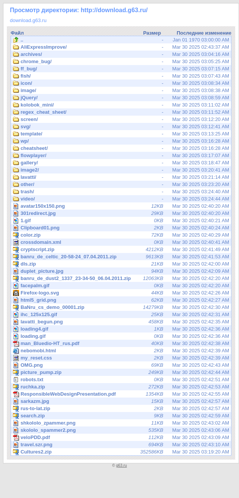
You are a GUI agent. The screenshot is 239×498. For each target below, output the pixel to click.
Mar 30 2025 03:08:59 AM (121, 98)
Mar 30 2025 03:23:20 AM (121, 184)
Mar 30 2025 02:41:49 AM (121, 250)
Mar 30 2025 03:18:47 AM (121, 163)
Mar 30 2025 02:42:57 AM (121, 401)
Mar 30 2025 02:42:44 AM (121, 372)
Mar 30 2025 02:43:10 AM (121, 444)
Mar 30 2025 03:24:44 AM (121, 199)
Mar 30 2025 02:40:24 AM (121, 227)
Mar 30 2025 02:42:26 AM (121, 292)
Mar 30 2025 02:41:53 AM (121, 257)
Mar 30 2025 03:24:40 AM (121, 192)
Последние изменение (204, 33)
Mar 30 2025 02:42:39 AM (121, 351)
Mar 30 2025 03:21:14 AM (121, 177)
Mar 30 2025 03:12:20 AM (121, 119)
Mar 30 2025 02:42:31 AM (121, 314)
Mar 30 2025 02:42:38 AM (121, 343)
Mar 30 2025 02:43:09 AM (121, 437)
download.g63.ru (28, 20)
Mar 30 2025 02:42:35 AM (121, 321)
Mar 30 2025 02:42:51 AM (121, 380)
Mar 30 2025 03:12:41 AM (121, 127)
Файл (17, 33)
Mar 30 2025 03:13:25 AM (121, 134)
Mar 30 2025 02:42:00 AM (121, 264)
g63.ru (121, 465)
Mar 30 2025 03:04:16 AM (121, 54)
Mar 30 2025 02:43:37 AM (121, 47)
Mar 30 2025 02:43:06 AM (121, 430)
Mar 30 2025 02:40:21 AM (121, 220)
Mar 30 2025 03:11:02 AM (121, 105)
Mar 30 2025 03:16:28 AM (121, 141)
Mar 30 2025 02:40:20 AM (121, 206)
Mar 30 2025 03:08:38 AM (121, 91)
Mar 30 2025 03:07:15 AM (121, 69)
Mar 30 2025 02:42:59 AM (121, 416)
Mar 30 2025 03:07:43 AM (121, 76)
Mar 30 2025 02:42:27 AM (121, 300)
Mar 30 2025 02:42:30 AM (121, 307)
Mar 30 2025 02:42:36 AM (121, 329)
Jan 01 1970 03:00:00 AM (121, 40)
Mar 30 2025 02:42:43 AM (121, 365)
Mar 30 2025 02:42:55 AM (121, 394)
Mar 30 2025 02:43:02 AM (121, 422)
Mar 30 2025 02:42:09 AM (121, 271)
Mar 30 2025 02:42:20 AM (121, 278)
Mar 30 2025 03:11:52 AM (121, 112)
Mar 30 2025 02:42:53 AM (121, 387)
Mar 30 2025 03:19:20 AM (121, 452)
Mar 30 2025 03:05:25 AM (121, 62)
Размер (152, 33)
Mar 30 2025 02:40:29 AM (121, 235)
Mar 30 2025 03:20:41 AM (121, 170)
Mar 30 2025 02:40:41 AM (121, 242)
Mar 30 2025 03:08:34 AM (121, 83)
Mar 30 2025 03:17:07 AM (121, 156)
